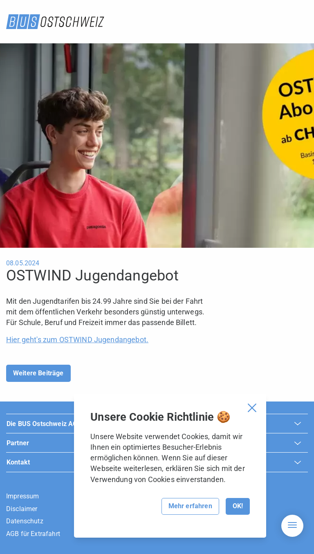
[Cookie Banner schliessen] (252, 408)
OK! (238, 506)
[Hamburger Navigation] (292, 526)
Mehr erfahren (190, 506)
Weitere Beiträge (38, 373)
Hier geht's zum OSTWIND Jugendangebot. (77, 339)
